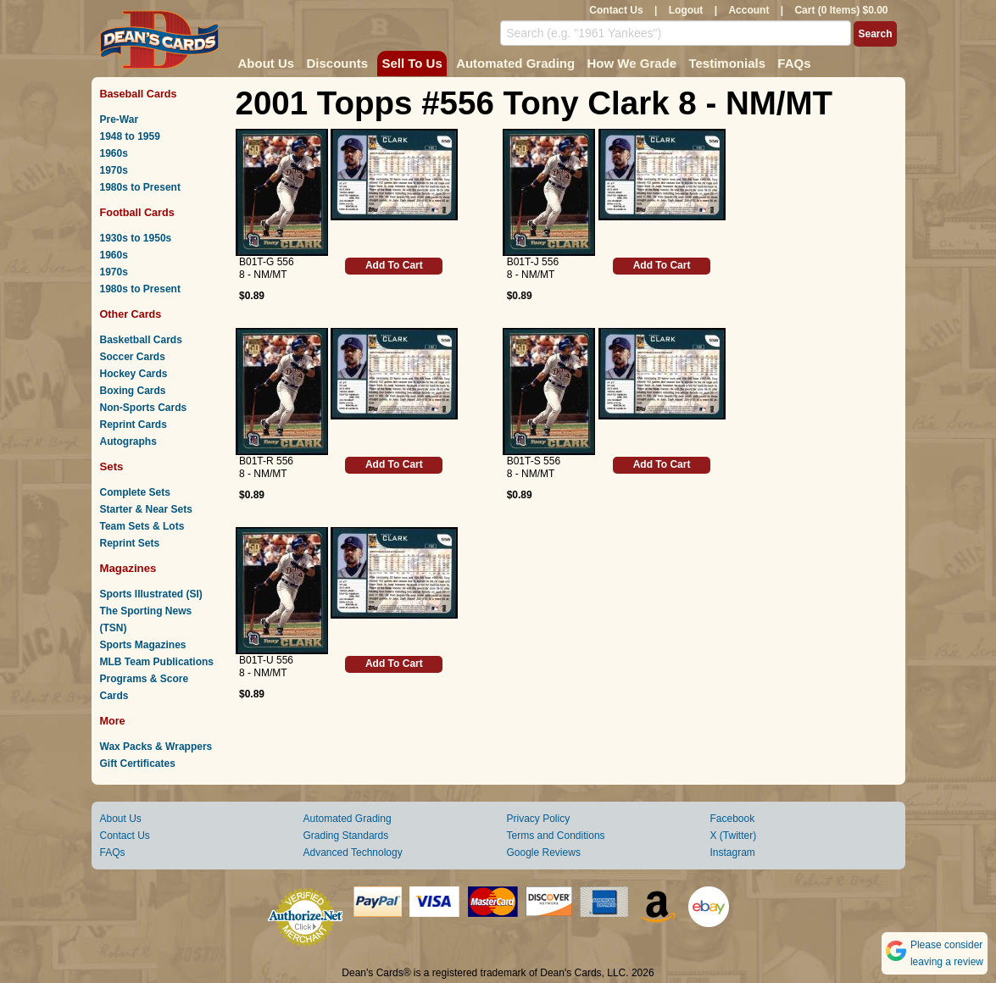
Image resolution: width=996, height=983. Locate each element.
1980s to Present (140, 187)
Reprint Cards (133, 424)
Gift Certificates (137, 763)
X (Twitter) (733, 835)
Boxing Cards (133, 391)
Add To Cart (394, 265)
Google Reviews (544, 852)
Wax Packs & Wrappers (156, 747)
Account (748, 10)
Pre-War (119, 119)
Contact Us (616, 10)
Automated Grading (515, 63)
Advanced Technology (353, 852)
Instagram (732, 852)
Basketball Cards (141, 340)
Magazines (128, 568)
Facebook (732, 819)
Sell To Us (411, 63)
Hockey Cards (134, 374)
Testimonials (726, 63)
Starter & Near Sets (146, 509)
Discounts (338, 63)
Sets (112, 466)
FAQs (793, 63)
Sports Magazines (143, 645)
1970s (114, 170)
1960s (114, 153)
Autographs (128, 441)
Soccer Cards (132, 357)
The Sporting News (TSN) (146, 619)
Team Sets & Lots (142, 526)
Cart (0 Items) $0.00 (840, 10)
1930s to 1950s (136, 238)
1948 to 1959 (130, 136)
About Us (266, 63)
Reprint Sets (130, 543)
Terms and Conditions (556, 835)
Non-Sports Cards (143, 408)
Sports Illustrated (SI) (151, 594)
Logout (686, 10)
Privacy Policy (538, 819)
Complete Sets (135, 492)
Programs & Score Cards (144, 687)
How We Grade (631, 63)
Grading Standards (346, 835)
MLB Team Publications (157, 662)
